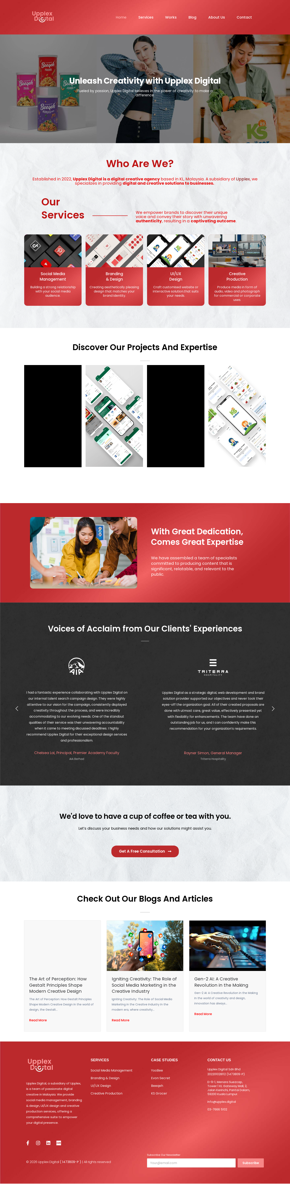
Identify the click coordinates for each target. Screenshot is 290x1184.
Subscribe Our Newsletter (163, 1155)
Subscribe (250, 1163)
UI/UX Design (101, 1086)
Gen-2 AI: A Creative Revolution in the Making (222, 982)
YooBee (157, 1071)
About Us (214, 17)
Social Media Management (112, 1071)
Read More (38, 1021)
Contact (244, 17)
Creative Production (106, 1093)
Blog (189, 17)
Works (165, 17)
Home (112, 17)
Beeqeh (157, 1086)
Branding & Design (105, 1078)
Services (138, 17)
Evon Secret (160, 1078)
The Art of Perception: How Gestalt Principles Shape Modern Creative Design (58, 985)
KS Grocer (159, 1093)
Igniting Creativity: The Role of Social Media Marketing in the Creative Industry (143, 985)
